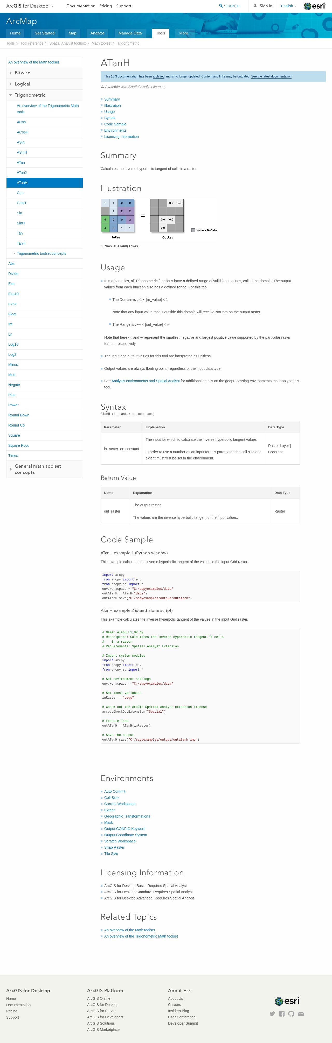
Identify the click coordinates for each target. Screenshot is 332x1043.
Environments (115, 130)
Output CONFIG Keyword (125, 829)
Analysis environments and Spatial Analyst (146, 381)
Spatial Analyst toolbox (67, 43)
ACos (21, 122)
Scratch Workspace (120, 841)
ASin (21, 142)
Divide (13, 274)
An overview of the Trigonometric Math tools (48, 109)
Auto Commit (114, 791)
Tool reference (32, 43)
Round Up (16, 425)
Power (13, 405)
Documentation (80, 5)
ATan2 (22, 173)
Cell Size (111, 798)
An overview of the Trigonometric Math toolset (141, 936)
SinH (21, 223)
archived (158, 76)
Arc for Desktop (27, 6)
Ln (10, 334)
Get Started (45, 33)
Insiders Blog (178, 1011)
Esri (315, 6)
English (287, 6)
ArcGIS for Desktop (103, 1005)
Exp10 (13, 294)
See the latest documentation (271, 76)
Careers (174, 1005)
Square (14, 435)
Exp (11, 284)
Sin (19, 213)
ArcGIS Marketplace (103, 1029)
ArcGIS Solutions (101, 1023)
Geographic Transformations (127, 816)
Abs (11, 263)
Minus (13, 365)
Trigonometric (128, 43)
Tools (160, 33)
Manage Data (130, 33)
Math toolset (101, 43)
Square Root (18, 445)
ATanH (22, 183)
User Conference (182, 1017)
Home (15, 33)
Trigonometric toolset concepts (41, 253)
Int (10, 324)
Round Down (18, 415)
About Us (175, 998)
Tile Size (111, 854)
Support (123, 5)
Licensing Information (121, 136)
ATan (21, 162)
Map (72, 33)
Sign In (266, 5)
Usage (109, 112)
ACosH (22, 132)
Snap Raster (114, 847)
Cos (20, 193)
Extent (109, 810)
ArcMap (22, 21)
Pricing (105, 5)
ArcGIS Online (98, 998)
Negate (14, 385)
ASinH (22, 152)
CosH (21, 203)
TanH (21, 243)
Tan (20, 233)
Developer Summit (183, 1023)
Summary (112, 99)
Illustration (112, 105)
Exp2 (12, 304)
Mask (108, 822)
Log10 (13, 344)
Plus (11, 395)
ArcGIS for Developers (105, 1017)
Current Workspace (119, 804)
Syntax (109, 118)
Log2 (12, 354)
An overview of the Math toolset (33, 62)
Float (12, 314)
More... (185, 33)
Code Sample (115, 124)
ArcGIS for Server (101, 1011)
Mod (11, 375)
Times (13, 455)
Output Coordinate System (125, 835)
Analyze (97, 33)
